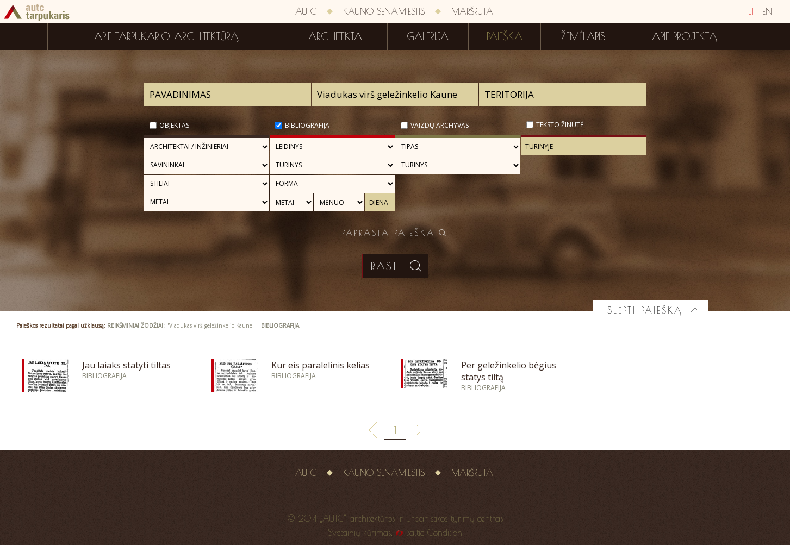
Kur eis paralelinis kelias (320, 365)
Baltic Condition (434, 532)
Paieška (504, 36)
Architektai (336, 36)
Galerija (428, 36)
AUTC (305, 11)
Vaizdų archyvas (439, 125)
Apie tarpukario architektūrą (166, 36)
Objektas (174, 125)
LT (751, 11)
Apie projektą (684, 36)
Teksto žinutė (560, 124)
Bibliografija (307, 125)
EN (767, 11)
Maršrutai (473, 11)
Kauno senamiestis (384, 11)
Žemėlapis (583, 36)
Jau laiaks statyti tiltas (126, 365)
